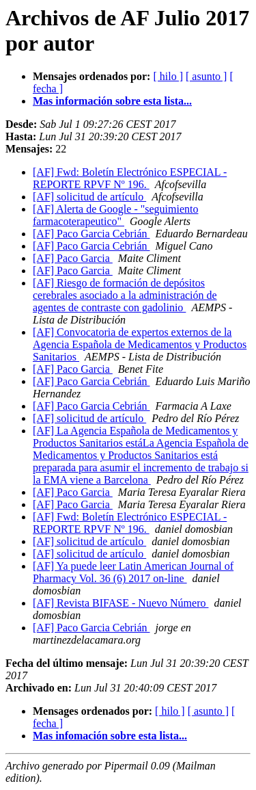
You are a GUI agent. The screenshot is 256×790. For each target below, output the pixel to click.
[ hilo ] (168, 76)
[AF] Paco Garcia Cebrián (91, 233)
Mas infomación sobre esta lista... (110, 735)
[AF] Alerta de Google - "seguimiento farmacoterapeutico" (115, 215)
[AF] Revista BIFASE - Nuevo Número (120, 603)
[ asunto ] (206, 76)
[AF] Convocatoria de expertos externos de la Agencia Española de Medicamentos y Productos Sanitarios (139, 344)
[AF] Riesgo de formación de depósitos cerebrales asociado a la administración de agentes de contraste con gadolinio (125, 295)
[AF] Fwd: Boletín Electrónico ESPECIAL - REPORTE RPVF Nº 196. (130, 178)
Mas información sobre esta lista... (112, 101)
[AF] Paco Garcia (73, 258)
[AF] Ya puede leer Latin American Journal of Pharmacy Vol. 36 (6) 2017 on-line (133, 572)
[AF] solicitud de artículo (89, 196)
